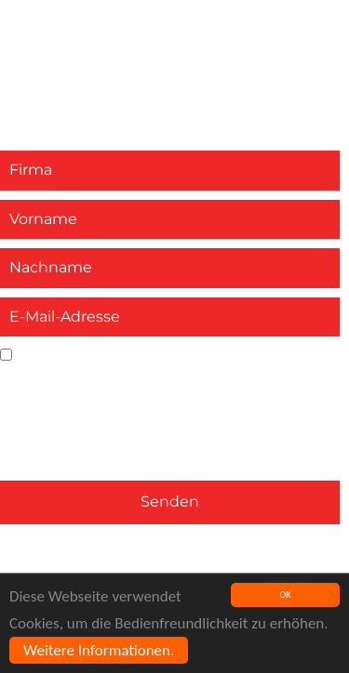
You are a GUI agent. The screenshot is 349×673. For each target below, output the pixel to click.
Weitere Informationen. (98, 651)
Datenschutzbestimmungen (108, 376)
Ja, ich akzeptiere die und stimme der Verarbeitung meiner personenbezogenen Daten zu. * (156, 387)
